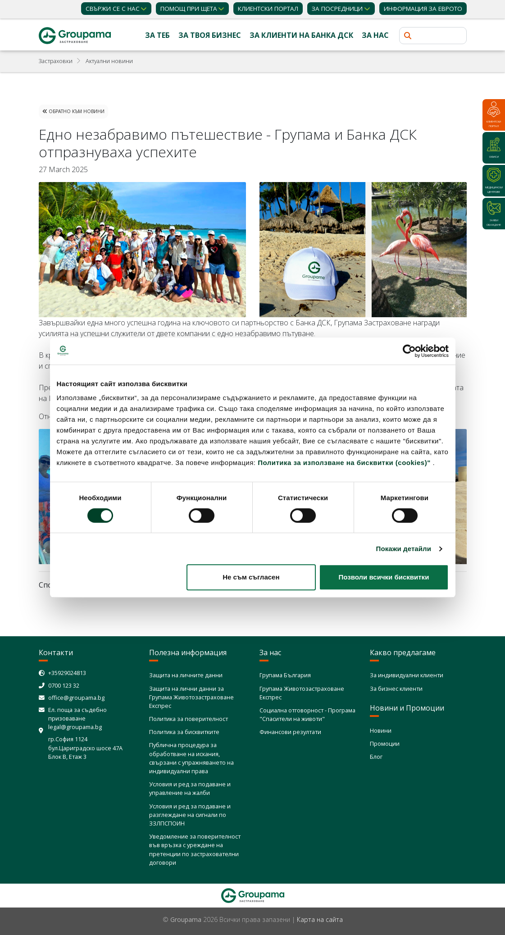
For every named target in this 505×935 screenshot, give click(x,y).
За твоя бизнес (209, 35)
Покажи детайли (404, 548)
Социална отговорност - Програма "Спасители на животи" (307, 714)
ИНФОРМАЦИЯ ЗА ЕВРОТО (423, 9)
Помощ (188, 8)
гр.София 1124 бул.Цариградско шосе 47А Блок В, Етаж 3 (85, 747)
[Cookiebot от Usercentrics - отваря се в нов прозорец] (409, 351)
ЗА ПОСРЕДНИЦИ (337, 9)
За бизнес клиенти (396, 688)
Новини (380, 730)
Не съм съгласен (251, 577)
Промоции (385, 743)
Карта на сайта (320, 919)
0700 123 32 (63, 685)
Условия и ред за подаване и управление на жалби (190, 788)
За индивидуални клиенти (406, 675)
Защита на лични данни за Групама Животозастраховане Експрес (191, 697)
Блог (376, 757)
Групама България (285, 675)
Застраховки (56, 61)
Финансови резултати (290, 732)
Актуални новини (109, 61)
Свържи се (113, 8)
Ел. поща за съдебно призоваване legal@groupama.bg (77, 718)
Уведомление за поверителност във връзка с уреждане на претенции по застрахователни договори (195, 849)
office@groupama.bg (76, 697)
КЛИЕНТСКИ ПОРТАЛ (268, 9)
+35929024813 (67, 673)
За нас (375, 35)
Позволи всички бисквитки (384, 577)
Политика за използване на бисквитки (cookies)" (344, 462)
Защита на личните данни (186, 675)
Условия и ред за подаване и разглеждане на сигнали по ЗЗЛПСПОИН (190, 814)
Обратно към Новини (73, 111)
